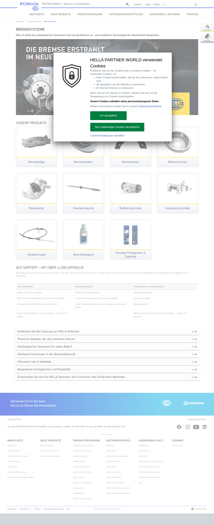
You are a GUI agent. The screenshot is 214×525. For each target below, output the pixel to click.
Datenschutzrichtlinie (150, 106)
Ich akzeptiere (108, 115)
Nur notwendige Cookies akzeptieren (117, 127)
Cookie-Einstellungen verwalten (107, 135)
